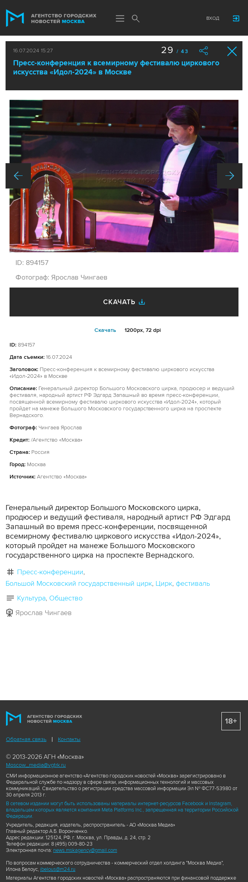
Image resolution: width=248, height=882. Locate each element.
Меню (120, 19)
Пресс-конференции (50, 572)
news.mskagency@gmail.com (85, 850)
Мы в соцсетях (151, 18)
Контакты (69, 739)
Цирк (164, 583)
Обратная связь (26, 739)
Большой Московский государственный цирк (79, 583)
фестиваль (193, 583)
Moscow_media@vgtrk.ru (36, 765)
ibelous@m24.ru (57, 869)
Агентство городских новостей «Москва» (51, 18)
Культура (31, 598)
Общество (66, 598)
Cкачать (105, 330)
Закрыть (232, 51)
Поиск (135, 19)
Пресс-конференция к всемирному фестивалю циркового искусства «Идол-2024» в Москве (116, 68)
